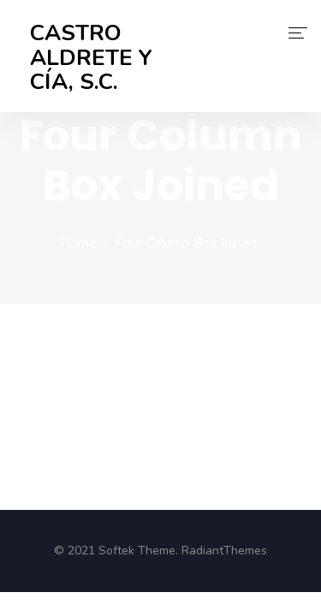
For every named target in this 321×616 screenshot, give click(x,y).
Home (78, 243)
